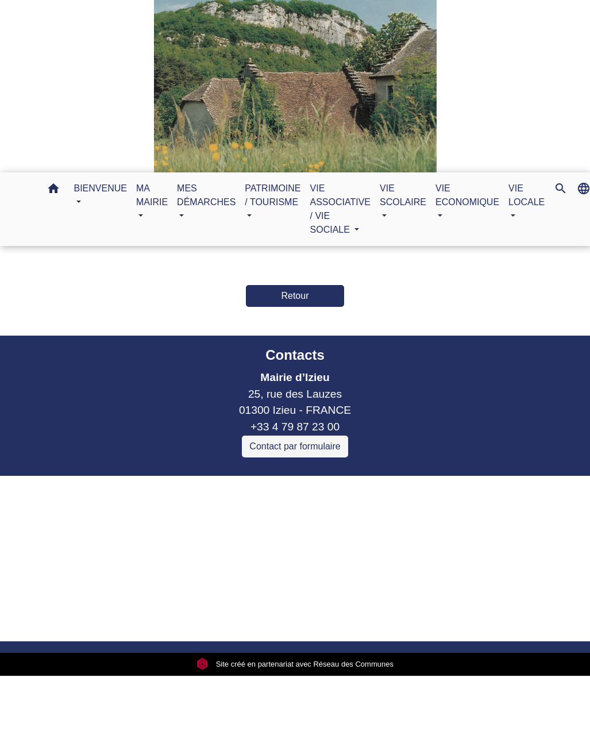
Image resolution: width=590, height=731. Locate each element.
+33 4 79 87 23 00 (295, 427)
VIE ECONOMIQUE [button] (467, 195)
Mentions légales (95, 617)
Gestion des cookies (481, 617)
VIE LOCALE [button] (526, 195)
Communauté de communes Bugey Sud (210, 516)
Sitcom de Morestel (160, 566)
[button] (53, 190)
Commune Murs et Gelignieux (186, 549)
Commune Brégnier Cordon (180, 533)
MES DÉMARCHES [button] (206, 195)
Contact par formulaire (294, 446)
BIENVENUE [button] (100, 188)
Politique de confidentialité (213, 617)
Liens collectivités (210, 489)
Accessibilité (320, 617)
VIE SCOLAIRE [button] (403, 195)
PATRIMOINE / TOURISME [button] (272, 195)
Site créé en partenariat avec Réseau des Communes (295, 664)
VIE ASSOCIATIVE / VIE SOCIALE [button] (340, 208)
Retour (295, 296)
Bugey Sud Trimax (158, 582)
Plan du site (391, 617)
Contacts (295, 355)
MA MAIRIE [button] (152, 195)
